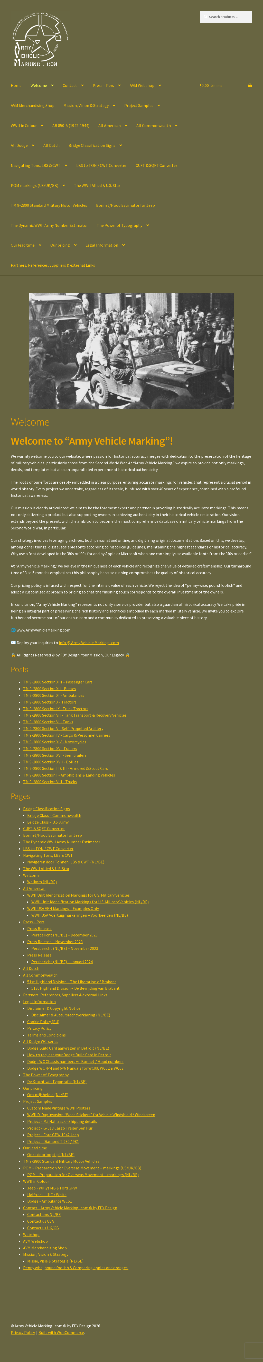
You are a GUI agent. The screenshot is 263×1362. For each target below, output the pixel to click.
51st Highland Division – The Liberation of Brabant (71, 981)
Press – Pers (103, 85)
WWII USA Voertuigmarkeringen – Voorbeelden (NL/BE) (79, 915)
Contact (70, 85)
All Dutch (51, 145)
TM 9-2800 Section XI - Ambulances (53, 695)
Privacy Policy (39, 1028)
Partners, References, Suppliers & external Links (53, 265)
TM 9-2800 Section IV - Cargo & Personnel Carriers (66, 735)
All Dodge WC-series (40, 1041)
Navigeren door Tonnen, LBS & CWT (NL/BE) (65, 861)
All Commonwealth (153, 125)
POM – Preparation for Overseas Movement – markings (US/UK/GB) (82, 1167)
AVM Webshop (142, 85)
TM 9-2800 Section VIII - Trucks (50, 781)
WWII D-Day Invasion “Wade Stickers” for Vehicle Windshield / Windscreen (91, 1114)
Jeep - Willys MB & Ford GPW (52, 1187)
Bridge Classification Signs (92, 145)
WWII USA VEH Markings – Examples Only (63, 908)
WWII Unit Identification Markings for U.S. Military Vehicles (78, 895)
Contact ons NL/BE (44, 1214)
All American (109, 125)
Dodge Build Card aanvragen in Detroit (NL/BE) (68, 1048)
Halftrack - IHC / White (47, 1194)
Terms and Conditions (46, 1035)
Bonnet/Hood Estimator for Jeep (125, 205)
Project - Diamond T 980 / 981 (53, 1141)
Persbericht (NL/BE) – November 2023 (64, 948)
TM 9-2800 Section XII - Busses (49, 688)
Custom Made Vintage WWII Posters (58, 1108)
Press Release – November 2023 (55, 941)
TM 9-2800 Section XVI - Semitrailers (55, 755)
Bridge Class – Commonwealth (54, 815)
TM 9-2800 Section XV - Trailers (50, 748)
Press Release (39, 928)
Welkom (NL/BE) (42, 881)
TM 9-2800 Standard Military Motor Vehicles (49, 205)
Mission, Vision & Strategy (86, 105)
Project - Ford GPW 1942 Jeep (53, 1134)
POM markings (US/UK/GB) (34, 185)
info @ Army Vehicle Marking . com (89, 642)
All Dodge (19, 145)
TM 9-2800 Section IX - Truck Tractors (55, 708)
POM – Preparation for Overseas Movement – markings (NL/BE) (83, 1174)
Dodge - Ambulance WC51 (49, 1201)
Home (16, 85)
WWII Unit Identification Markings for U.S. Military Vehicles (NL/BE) (90, 901)
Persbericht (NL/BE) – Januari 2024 (62, 961)
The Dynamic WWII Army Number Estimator (49, 225)
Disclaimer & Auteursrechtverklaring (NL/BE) (70, 1014)
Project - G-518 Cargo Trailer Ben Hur (59, 1128)
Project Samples (138, 105)
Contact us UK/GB (43, 1227)
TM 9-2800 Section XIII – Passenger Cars (57, 681)
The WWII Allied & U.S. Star (97, 185)
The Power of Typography (119, 225)
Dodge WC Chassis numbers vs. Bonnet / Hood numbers (75, 1061)
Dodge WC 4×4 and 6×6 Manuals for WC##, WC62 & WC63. (75, 1068)
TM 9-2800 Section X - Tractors (50, 702)
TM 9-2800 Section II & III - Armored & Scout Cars (65, 768)
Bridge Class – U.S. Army (48, 822)
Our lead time (23, 245)
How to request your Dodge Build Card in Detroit (69, 1054)
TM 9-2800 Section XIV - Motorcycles (54, 741)
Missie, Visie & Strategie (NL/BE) (55, 1261)
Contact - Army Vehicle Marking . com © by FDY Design (70, 1207)
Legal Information (102, 245)
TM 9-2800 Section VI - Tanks (48, 721)
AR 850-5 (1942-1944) (70, 125)
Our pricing (60, 245)
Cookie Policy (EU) (43, 1021)
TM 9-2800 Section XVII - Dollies (50, 761)
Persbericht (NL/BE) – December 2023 (64, 934)
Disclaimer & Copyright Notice (53, 1008)
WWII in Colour (24, 125)
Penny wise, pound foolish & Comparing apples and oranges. (75, 1267)
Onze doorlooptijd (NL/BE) (50, 1154)
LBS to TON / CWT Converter (101, 165)
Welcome (39, 85)
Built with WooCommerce (61, 1332)
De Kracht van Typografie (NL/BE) (57, 1081)
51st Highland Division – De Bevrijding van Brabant (75, 988)
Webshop (31, 1234)
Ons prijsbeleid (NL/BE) (47, 1094)
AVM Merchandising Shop (32, 105)
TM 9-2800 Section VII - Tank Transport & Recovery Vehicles (75, 715)
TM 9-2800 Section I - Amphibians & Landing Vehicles (69, 775)
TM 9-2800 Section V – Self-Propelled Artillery (63, 728)
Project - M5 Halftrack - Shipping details (62, 1121)
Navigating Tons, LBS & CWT (36, 165)
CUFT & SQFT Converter (156, 165)
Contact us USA (40, 1221)
